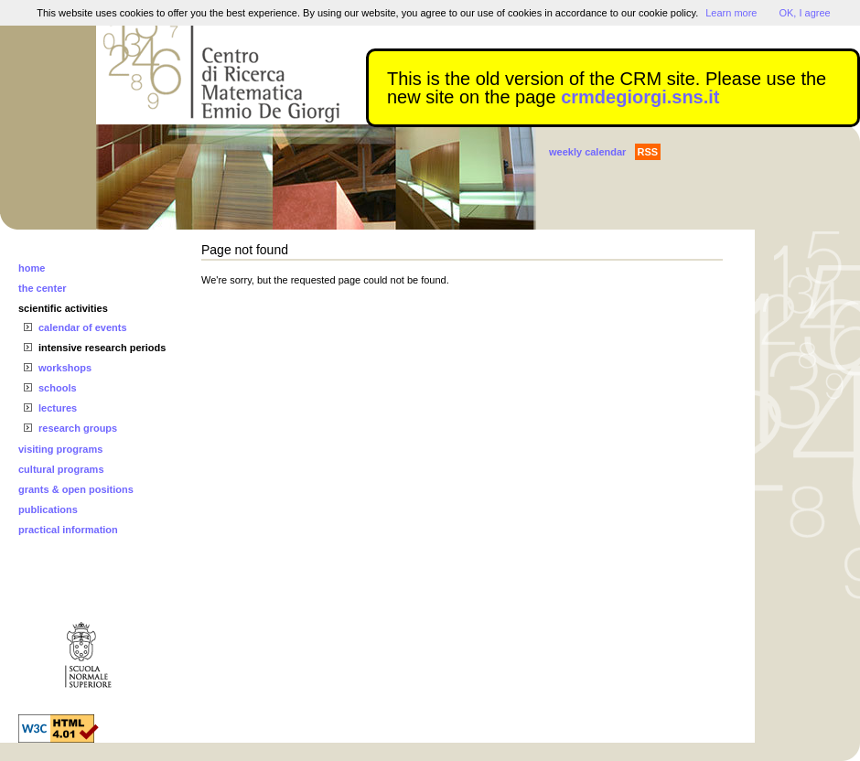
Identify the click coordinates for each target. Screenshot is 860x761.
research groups (77, 428)
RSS (648, 151)
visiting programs (60, 449)
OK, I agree (804, 12)
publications (48, 509)
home (31, 268)
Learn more (731, 12)
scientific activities (63, 308)
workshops (64, 367)
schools (57, 387)
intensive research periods (102, 347)
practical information (68, 529)
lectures (57, 407)
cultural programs (61, 469)
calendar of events (82, 327)
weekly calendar (587, 151)
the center (42, 288)
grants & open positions (76, 489)
